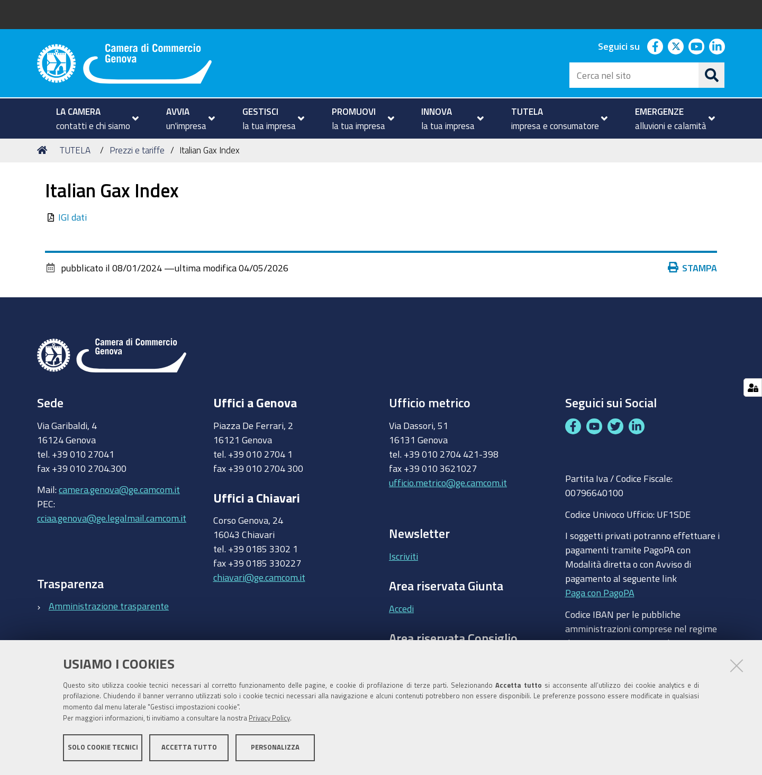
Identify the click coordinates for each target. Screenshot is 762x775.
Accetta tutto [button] (189, 747)
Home (44, 149)
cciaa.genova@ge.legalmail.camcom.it (111, 518)
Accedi (401, 608)
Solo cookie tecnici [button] (103, 747)
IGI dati (72, 217)
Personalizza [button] (275, 747)
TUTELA (75, 149)
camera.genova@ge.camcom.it (119, 489)
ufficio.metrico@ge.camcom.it (448, 482)
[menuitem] (93, 118)
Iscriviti (403, 556)
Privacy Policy (269, 718)
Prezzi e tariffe (137, 149)
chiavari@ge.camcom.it (259, 577)
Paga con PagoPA (599, 590)
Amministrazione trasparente (109, 605)
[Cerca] (711, 75)
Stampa (695, 267)
